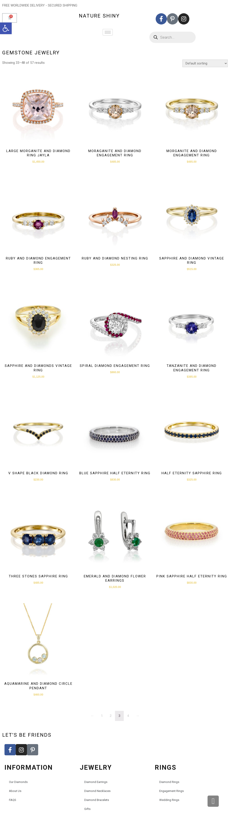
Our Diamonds (18, 782)
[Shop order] (205, 63)
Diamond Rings (169, 782)
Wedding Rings (169, 800)
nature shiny (99, 16)
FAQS (12, 800)
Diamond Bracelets (96, 800)
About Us (15, 791)
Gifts (87, 809)
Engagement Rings (171, 791)
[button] (6, 28)
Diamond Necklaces (97, 791)
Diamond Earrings (95, 782)
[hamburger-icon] (108, 32)
